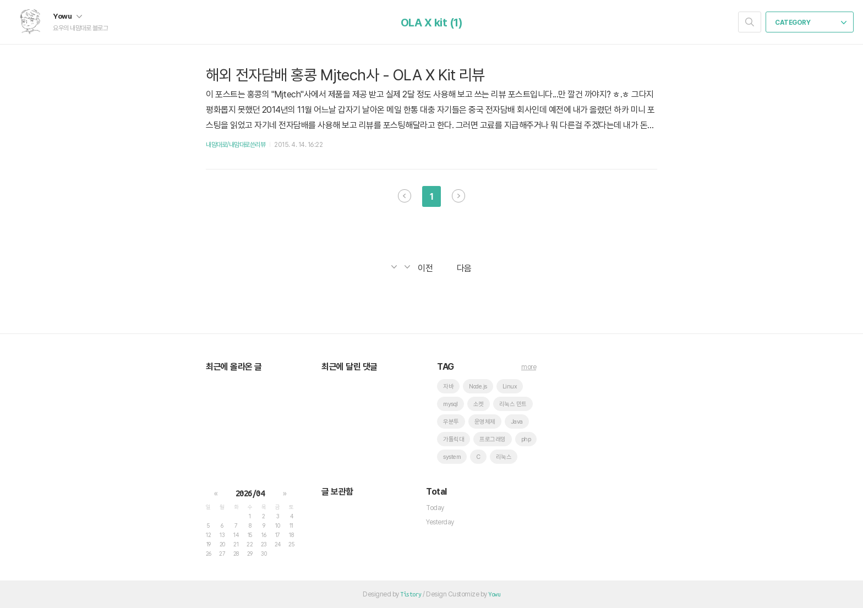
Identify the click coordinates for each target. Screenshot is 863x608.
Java (517, 421)
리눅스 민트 (513, 404)
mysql (450, 404)
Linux (509, 386)
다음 (458, 195)
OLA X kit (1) (432, 22)
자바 (448, 386)
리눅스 (504, 457)
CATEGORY (810, 22)
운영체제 (484, 421)
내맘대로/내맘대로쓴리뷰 (235, 145)
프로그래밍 (492, 439)
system (452, 457)
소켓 (478, 404)
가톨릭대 (453, 439)
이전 (404, 195)
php (526, 439)
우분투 (451, 421)
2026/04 (250, 493)
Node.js (478, 386)
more (528, 367)
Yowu (67, 16)
